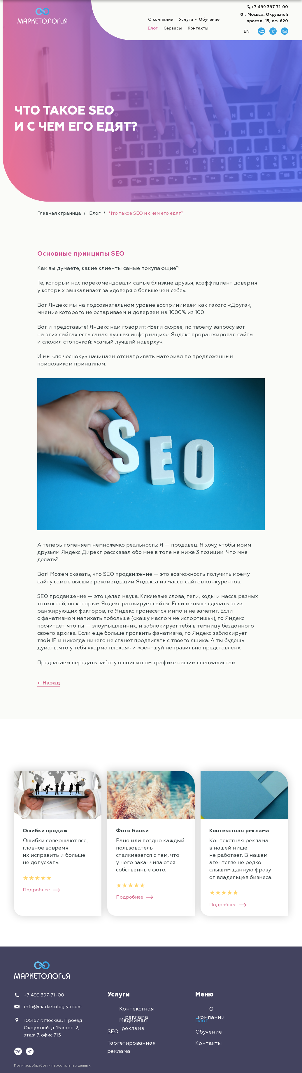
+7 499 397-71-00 (269, 6)
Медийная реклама (133, 1024)
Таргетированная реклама (131, 1047)
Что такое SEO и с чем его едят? (146, 213)
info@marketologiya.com (53, 1007)
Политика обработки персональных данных (52, 1065)
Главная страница (59, 213)
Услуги (186, 19)
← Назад (48, 682)
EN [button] (247, 31)
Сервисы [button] (173, 28)
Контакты (198, 28)
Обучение (209, 19)
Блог (153, 28)
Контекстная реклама (136, 1013)
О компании (160, 19)
